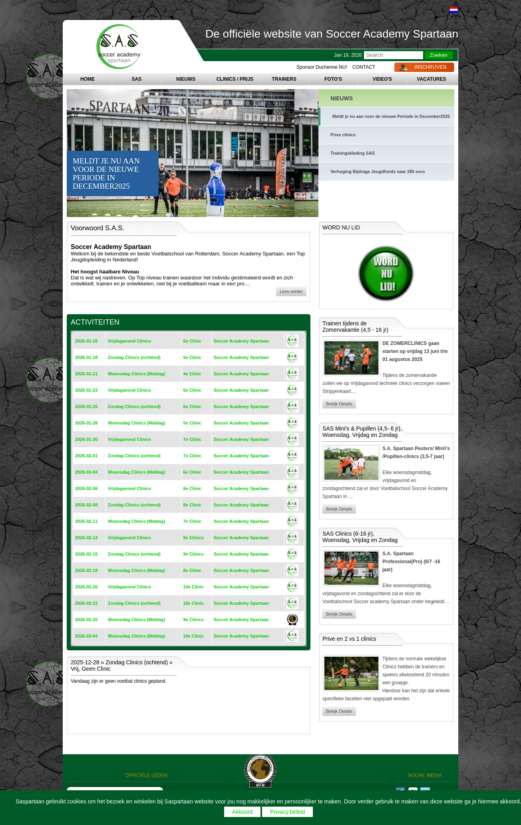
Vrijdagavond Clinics (129, 341)
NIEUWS (185, 79)
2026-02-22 (86, 603)
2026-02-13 (86, 537)
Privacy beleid (287, 812)
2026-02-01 (86, 455)
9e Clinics (193, 537)
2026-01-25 (86, 406)
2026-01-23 (86, 390)
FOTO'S (333, 79)
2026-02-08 (86, 504)
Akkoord (242, 812)
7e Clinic (192, 439)
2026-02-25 (86, 619)
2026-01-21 (86, 373)
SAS (137, 79)
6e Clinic (192, 390)
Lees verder (291, 291)
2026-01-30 (86, 439)
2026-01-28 (86, 422)
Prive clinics (343, 134)
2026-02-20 (86, 586)
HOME (87, 79)
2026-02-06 (86, 488)
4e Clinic (192, 373)
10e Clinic (193, 586)
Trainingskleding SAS (352, 153)
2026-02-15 (86, 554)
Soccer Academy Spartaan (241, 341)
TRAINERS (284, 79)
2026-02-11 (86, 521)
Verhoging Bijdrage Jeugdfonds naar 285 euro (377, 171)
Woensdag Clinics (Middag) (136, 373)
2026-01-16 (86, 341)
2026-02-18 (86, 570)
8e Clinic (192, 488)
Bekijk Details (339, 403)
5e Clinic (192, 341)
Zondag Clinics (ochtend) (134, 357)
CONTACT (363, 67)
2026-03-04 (86, 636)
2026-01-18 (86, 357)
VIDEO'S (382, 79)
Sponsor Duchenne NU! (321, 67)
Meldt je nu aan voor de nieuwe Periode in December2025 (391, 116)
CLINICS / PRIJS (235, 79)
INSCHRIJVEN (430, 67)
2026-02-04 (86, 472)
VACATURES (431, 79)
